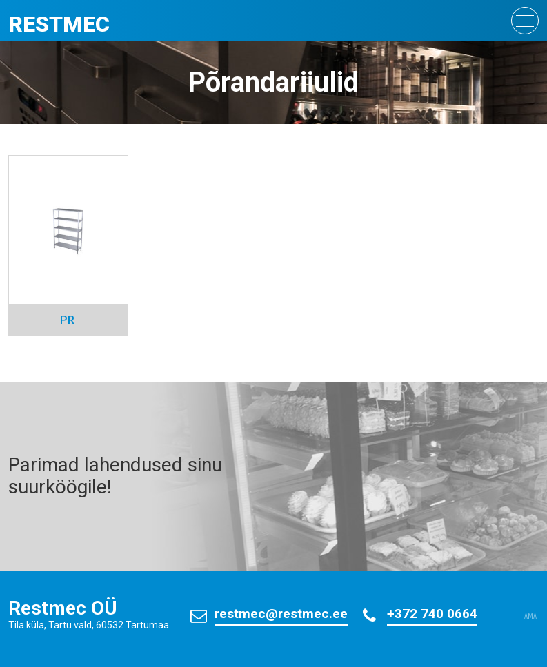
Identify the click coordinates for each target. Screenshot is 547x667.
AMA (530, 616)
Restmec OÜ (62, 608)
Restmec (59, 24)
